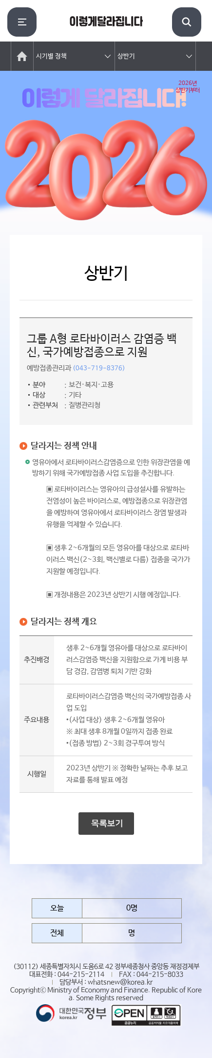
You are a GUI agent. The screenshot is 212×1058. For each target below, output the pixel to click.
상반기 (126, 56)
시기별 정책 (51, 56)
